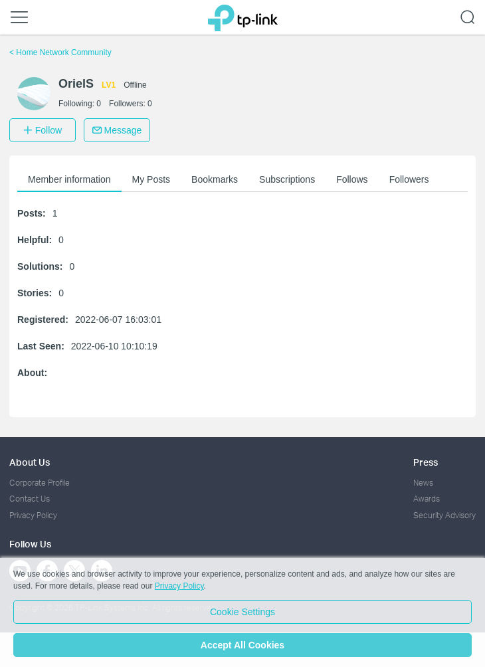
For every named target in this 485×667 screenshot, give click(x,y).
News (423, 483)
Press (425, 462)
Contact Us (29, 499)
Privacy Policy (33, 515)
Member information (69, 179)
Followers (409, 179)
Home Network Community (60, 52)
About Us (29, 462)
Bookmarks (214, 179)
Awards (426, 499)
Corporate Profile (39, 483)
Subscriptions (287, 179)
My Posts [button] (151, 179)
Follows (351, 179)
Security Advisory (444, 515)
